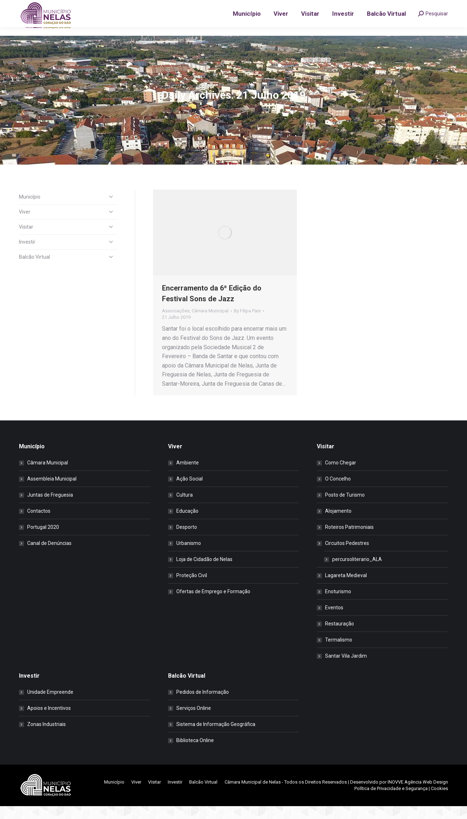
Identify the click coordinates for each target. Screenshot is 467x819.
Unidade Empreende (50, 705)
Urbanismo (188, 556)
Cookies (439, 801)
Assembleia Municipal (52, 491)
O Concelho (338, 491)
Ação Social (189, 491)
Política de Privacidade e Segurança (391, 801)
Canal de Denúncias (49, 556)
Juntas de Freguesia (50, 508)
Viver (24, 225)
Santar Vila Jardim (346, 669)
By (247, 323)
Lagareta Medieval (346, 588)
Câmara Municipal (210, 323)
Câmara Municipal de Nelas (253, 795)
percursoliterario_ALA (357, 572)
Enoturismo (338, 604)
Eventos (334, 620)
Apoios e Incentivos (49, 721)
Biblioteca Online (195, 753)
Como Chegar (340, 475)
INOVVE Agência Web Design (418, 795)
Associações (176, 323)
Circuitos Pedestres (343, 556)
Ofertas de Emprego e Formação (213, 604)
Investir (27, 255)
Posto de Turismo (345, 508)
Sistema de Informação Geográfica (215, 737)
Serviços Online (193, 721)
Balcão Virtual (34, 270)
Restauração (339, 636)
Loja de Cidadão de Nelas (204, 572)
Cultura (184, 508)
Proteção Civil (191, 588)
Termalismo (338, 652)
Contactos (38, 524)
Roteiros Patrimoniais (349, 540)
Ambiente (187, 475)
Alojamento (338, 524)
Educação (187, 524)
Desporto (186, 540)
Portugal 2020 (43, 540)
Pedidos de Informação (202, 705)
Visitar (26, 240)
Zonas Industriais (46, 737)
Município (29, 210)
